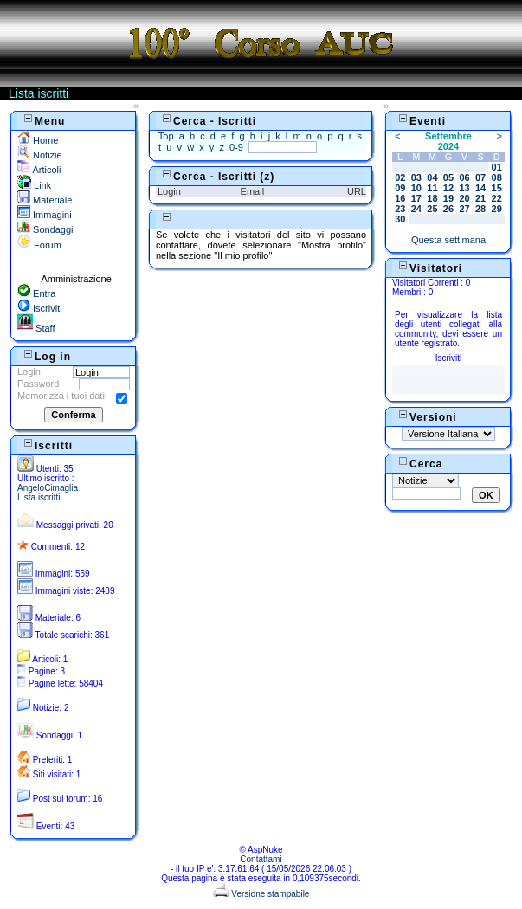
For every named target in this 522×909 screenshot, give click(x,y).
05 (448, 177)
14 (480, 188)
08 (497, 177)
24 (416, 208)
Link (34, 185)
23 (400, 208)
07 (480, 177)
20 (464, 198)
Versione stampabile (261, 894)
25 (432, 208)
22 (497, 198)
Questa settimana (448, 240)
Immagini (44, 215)
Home (37, 140)
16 (400, 198)
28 (480, 208)
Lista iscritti (38, 497)
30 (400, 219)
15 (497, 188)
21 (480, 198)
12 (448, 188)
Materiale (44, 200)
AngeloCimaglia (47, 488)
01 (497, 167)
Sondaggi (45, 229)
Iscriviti (39, 308)
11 (432, 188)
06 (464, 177)
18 (432, 198)
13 (464, 188)
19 (448, 198)
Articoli (39, 169)
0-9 (236, 147)
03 (416, 177)
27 (464, 208)
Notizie (39, 155)
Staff (36, 328)
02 (400, 177)
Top (166, 136)
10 (416, 188)
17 (416, 198)
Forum (39, 245)
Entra (36, 293)
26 (448, 208)
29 (497, 208)
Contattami (260, 859)
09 (400, 188)
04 (432, 177)
